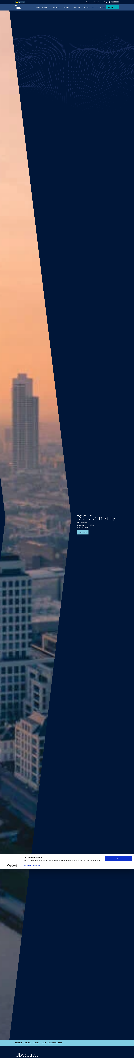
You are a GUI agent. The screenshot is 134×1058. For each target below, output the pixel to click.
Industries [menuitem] (55, 7)
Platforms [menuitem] (66, 7)
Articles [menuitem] (102, 7)
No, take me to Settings (32, 1054)
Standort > (83, 532)
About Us (95, 2)
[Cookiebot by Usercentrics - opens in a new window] (12, 1054)
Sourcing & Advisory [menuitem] (42, 7)
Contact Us (112, 7)
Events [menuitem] (94, 7)
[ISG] (19, 7)
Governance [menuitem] (76, 7)
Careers (87, 2)
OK (118, 1047)
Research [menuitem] (87, 7)
